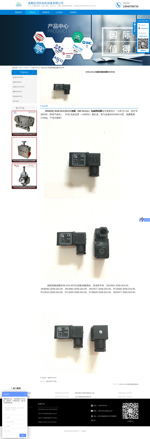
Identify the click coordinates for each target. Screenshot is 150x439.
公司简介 (59, 12)
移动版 (83, 431)
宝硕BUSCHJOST (24, 87)
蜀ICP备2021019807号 (71, 431)
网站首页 (18, 12)
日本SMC (24, 101)
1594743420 (143, 28)
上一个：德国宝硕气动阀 (48, 381)
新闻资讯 (46, 12)
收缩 (134, 28)
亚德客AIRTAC (24, 96)
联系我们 (73, 12)
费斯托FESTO (24, 91)
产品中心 (32, 12)
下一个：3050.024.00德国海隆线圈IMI (125, 384)
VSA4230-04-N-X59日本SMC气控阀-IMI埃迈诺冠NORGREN (58, 409)
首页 (20, 68)
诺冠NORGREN (24, 77)
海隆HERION (35, 68)
